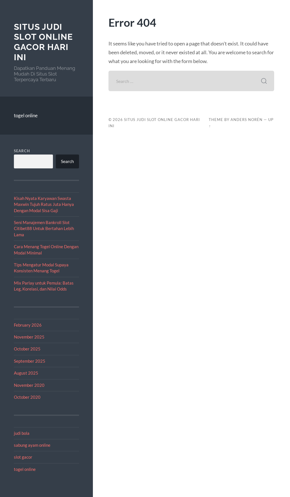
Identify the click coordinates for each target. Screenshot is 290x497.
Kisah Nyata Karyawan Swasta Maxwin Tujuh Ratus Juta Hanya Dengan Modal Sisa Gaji (44, 204)
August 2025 (26, 372)
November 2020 (29, 385)
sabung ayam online (32, 445)
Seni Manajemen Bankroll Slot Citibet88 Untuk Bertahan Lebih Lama (44, 228)
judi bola (21, 433)
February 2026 (28, 324)
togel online (26, 115)
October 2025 (27, 348)
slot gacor (23, 457)
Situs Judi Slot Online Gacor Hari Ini (43, 42)
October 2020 (27, 397)
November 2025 (29, 336)
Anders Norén (247, 119)
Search (22, 151)
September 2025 (29, 361)
